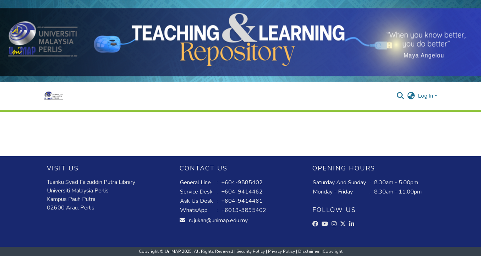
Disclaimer (309, 251)
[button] (54, 96)
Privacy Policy (282, 251)
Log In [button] (426, 96)
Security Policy (251, 251)
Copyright (333, 251)
